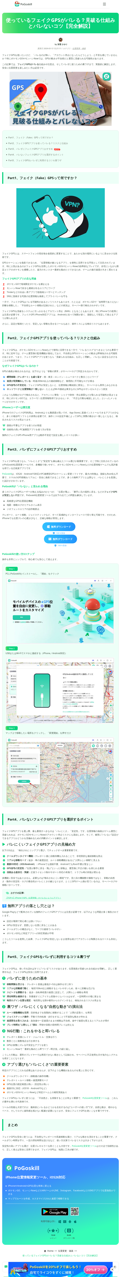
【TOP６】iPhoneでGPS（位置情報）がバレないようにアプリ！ (33, 897)
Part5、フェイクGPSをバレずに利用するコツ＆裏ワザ (35, 160)
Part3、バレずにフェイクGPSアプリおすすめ (34, 148)
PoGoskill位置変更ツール (94, 1098)
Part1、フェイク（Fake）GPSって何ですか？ (30, 137)
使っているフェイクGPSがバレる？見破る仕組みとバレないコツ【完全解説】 (60, 1255)
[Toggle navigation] (104, 4)
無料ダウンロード (59, 526)
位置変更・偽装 (79, 48)
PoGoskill (7, 473)
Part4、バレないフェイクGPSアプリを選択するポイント (36, 154)
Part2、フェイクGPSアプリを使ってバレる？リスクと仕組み (38, 143)
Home (50, 1250)
